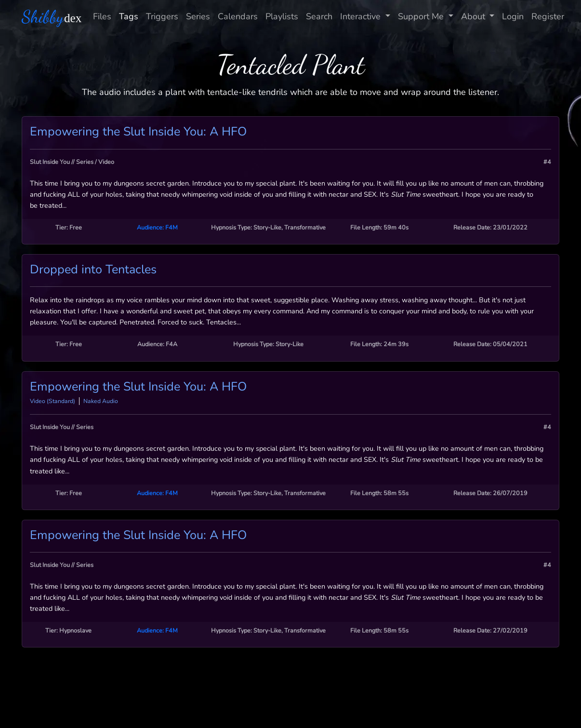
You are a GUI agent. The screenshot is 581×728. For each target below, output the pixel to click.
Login (513, 16)
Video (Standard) (52, 401)
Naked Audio (100, 401)
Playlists (281, 16)
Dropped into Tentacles (93, 269)
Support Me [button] (422, 16)
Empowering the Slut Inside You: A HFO (138, 131)
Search (319, 16)
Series (198, 16)
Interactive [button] (361, 16)
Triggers (162, 16)
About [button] (474, 16)
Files (102, 16)
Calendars (238, 16)
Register (547, 16)
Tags (128, 16)
